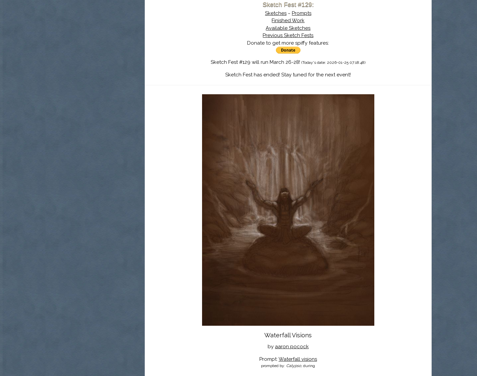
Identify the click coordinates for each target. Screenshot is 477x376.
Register (108, 78)
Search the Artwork (95, 67)
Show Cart (84, 86)
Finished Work (288, 20)
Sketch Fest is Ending (95, 37)
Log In (79, 78)
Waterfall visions (298, 359)
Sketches (276, 13)
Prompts (301, 13)
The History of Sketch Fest (95, 58)
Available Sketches (288, 28)
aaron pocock (292, 347)
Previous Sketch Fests (288, 35)
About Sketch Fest (95, 47)
